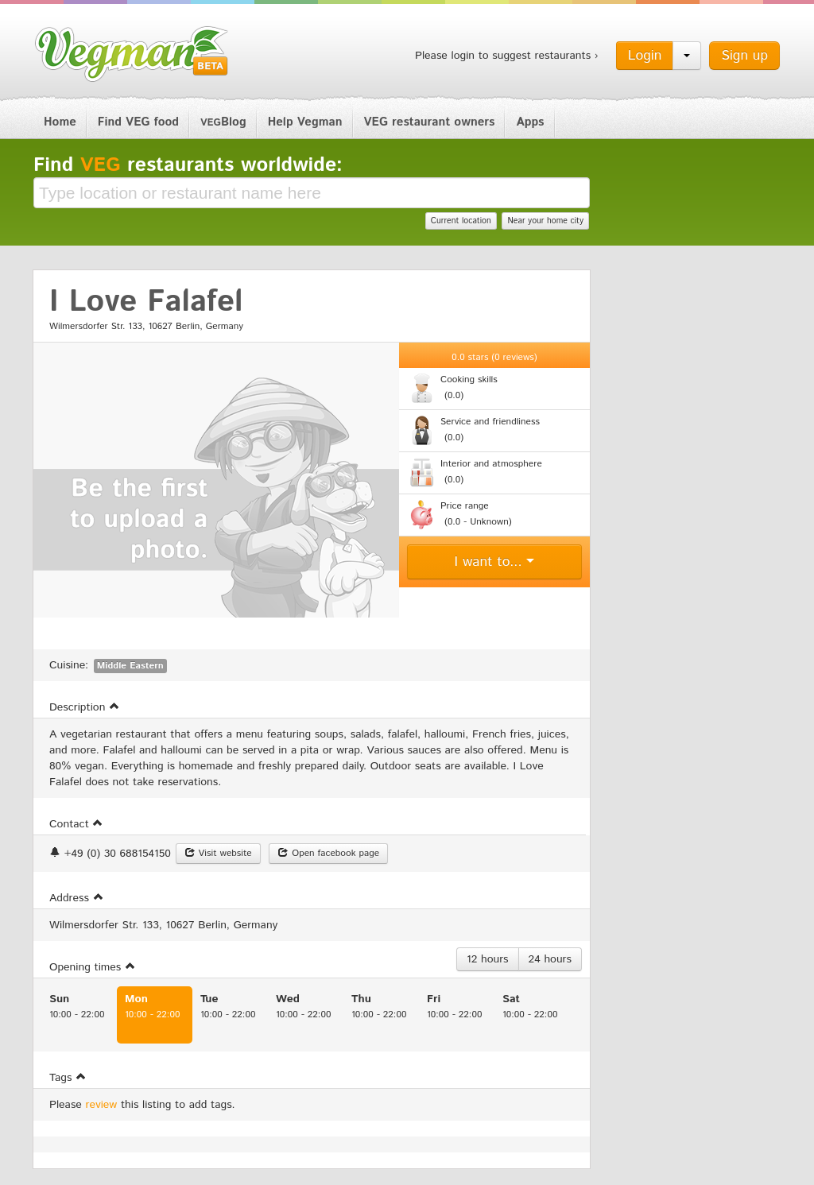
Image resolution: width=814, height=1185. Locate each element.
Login (645, 55)
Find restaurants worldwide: (188, 165)
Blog (223, 122)
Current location (461, 221)
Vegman (132, 54)
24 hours (550, 959)
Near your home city (545, 221)
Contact (76, 824)
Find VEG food (138, 122)
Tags (68, 1078)
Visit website (218, 853)
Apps (530, 122)
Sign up (744, 55)
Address (76, 898)
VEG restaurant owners (429, 122)
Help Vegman (305, 122)
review (102, 1105)
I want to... (495, 562)
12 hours (488, 959)
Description (84, 707)
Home (60, 122)
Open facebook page (328, 853)
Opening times (92, 967)
